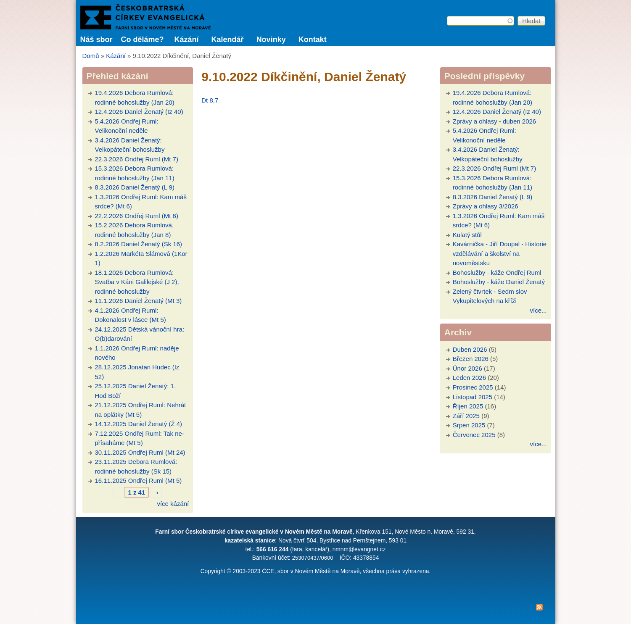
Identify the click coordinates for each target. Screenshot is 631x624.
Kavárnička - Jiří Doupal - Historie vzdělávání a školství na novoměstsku (500, 253)
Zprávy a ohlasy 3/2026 (485, 206)
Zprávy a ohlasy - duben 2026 (494, 121)
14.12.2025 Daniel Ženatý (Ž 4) (138, 423)
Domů (90, 55)
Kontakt (312, 39)
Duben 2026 (470, 349)
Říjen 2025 (468, 406)
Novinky (271, 39)
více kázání (173, 503)
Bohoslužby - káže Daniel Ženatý (499, 281)
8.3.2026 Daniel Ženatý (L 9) (135, 187)
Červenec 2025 (474, 434)
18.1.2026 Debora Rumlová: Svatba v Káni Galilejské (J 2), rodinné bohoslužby (137, 282)
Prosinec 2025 (473, 387)
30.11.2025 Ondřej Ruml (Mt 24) (140, 452)
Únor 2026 (467, 368)
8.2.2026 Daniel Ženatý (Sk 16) (138, 243)
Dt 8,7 (209, 100)
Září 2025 (466, 415)
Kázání (186, 39)
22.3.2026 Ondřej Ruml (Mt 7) (136, 159)
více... (538, 310)
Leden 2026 (469, 377)
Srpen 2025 (469, 425)
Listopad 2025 (472, 396)
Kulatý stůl (467, 234)
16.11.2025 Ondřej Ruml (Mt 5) (138, 480)
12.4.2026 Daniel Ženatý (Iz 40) (139, 111)
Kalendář (227, 39)
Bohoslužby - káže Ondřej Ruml (497, 272)
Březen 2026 (470, 358)
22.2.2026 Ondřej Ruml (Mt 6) (136, 215)
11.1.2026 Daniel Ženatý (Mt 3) (138, 300)
